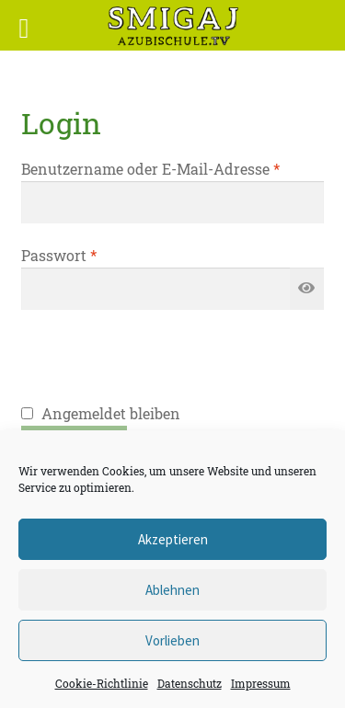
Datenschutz (189, 683)
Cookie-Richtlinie (101, 683)
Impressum (261, 683)
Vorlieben (172, 640)
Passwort (59, 255)
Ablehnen (172, 590)
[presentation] (161, 366)
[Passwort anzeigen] (307, 289)
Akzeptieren (173, 539)
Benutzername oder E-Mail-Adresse (150, 168)
